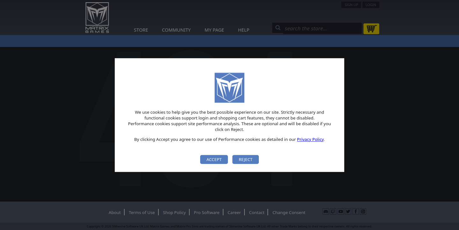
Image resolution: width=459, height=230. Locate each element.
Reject (245, 159)
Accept (214, 159)
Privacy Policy (310, 139)
